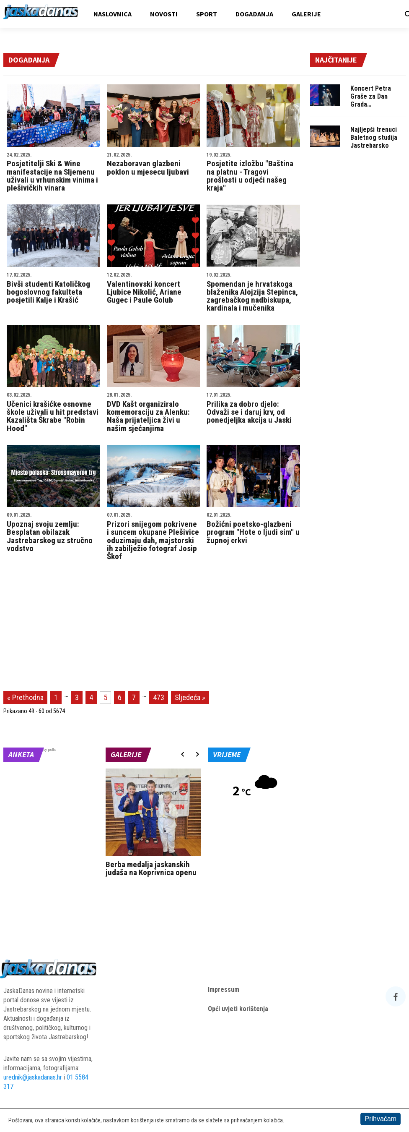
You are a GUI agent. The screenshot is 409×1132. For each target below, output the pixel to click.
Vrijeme (227, 754)
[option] (153, 825)
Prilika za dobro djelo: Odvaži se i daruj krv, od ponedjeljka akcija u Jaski (253, 408)
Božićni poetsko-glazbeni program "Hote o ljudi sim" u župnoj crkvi (253, 528)
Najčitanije (336, 60)
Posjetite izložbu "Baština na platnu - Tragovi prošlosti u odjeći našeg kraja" (253, 172)
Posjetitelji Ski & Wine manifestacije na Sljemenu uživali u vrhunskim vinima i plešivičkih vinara (53, 172)
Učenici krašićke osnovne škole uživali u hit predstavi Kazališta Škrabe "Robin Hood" (53, 412)
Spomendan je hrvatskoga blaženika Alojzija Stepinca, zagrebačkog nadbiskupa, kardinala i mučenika (253, 292)
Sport (206, 14)
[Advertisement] (358, 292)
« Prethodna (25, 697)
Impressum (223, 989)
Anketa (21, 754)
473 (158, 697)
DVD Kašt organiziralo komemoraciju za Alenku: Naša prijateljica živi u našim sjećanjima (153, 412)
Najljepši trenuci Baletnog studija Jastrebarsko (373, 137)
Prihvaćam (380, 1118)
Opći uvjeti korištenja (238, 1009)
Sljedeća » (190, 697)
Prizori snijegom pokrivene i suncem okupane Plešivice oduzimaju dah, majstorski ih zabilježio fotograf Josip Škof (153, 536)
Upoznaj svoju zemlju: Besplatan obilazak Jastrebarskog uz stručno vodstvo (53, 532)
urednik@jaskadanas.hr (32, 1077)
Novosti (164, 14)
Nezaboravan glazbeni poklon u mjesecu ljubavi (153, 164)
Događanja (254, 14)
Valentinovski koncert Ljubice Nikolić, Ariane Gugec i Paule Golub (153, 288)
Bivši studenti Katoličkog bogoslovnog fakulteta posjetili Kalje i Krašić (53, 288)
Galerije (306, 14)
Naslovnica (112, 14)
